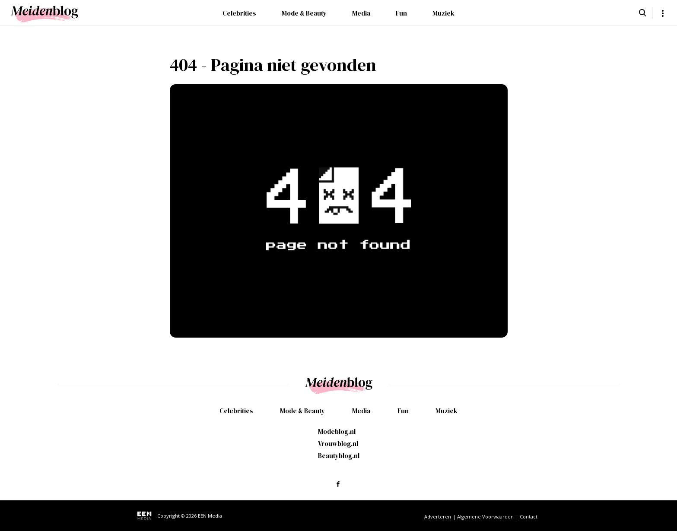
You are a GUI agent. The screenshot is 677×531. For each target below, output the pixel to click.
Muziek (443, 13)
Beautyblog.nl (338, 455)
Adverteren (437, 516)
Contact (528, 516)
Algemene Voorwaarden (485, 516)
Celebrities (239, 13)
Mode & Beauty (304, 13)
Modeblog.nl (337, 431)
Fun (401, 13)
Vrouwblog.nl (338, 443)
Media (361, 13)
